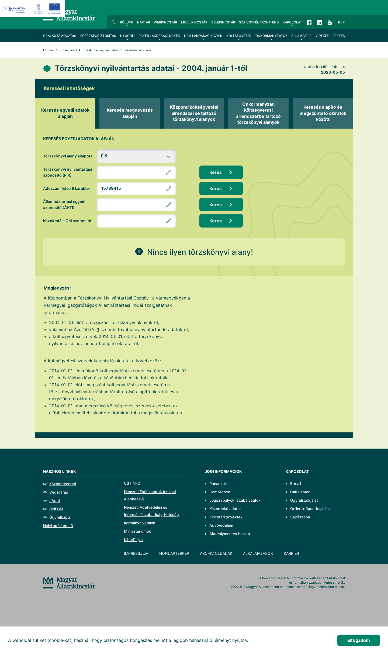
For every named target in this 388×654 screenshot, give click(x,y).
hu (339, 22)
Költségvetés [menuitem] (238, 36)
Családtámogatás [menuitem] (59, 36)
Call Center (300, 492)
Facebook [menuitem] (309, 22)
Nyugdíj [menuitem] (127, 36)
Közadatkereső (62, 483)
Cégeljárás (58, 492)
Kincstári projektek (225, 517)
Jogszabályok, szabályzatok (235, 500)
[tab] (65, 113)
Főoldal (48, 50)
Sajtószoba (300, 517)
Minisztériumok (137, 531)
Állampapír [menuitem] (301, 36)
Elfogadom (358, 640)
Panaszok (218, 483)
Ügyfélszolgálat (304, 500)
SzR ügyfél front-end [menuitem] (259, 22)
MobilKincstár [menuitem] (194, 22)
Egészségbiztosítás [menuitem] (98, 36)
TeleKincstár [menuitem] (223, 22)
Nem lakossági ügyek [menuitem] (203, 36)
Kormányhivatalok (139, 523)
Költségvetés (68, 50)
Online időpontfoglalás (310, 508)
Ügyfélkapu (59, 517)
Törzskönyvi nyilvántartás (100, 50)
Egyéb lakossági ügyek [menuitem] (159, 36)
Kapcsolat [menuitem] (292, 22)
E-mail (295, 483)
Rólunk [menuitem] (126, 22)
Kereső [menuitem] (113, 22)
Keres (215, 172)
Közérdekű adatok (225, 508)
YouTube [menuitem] (329, 22)
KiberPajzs (133, 539)
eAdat (54, 500)
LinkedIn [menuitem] (319, 22)
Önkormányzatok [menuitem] (271, 36)
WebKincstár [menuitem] (165, 22)
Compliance (219, 492)
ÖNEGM (56, 509)
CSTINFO (132, 483)
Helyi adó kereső (58, 525)
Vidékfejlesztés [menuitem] (330, 36)
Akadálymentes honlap (229, 533)
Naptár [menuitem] (143, 22)
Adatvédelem (221, 525)
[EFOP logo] (33, 8)
